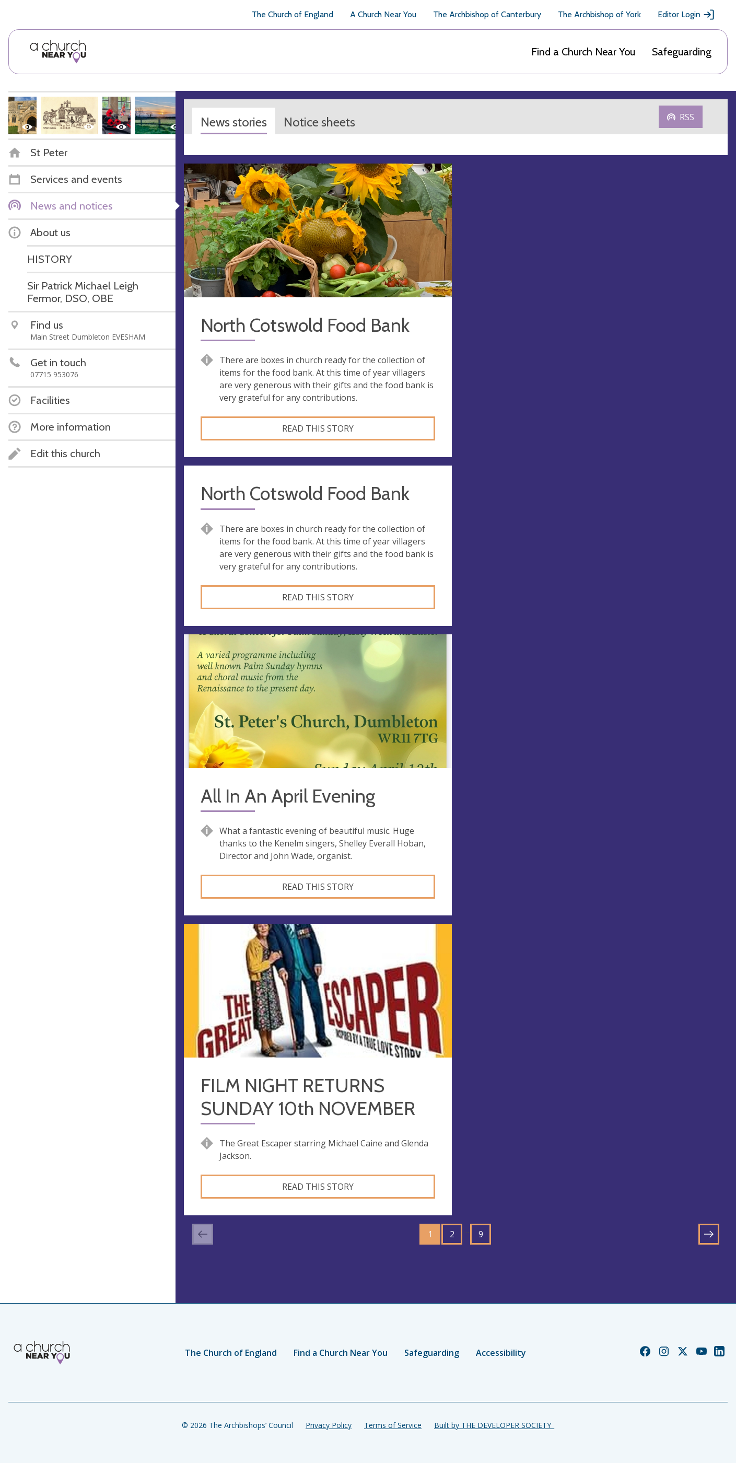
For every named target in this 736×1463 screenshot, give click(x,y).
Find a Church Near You (583, 51)
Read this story (318, 428)
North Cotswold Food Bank (305, 325)
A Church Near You (383, 14)
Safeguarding (681, 51)
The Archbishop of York (599, 14)
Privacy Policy (329, 1425)
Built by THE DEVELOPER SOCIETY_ (494, 1425)
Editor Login (686, 14)
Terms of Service (393, 1425)
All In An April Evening (288, 796)
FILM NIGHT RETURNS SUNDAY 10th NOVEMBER (308, 1096)
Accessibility (501, 1352)
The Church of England (292, 14)
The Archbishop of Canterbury (487, 14)
